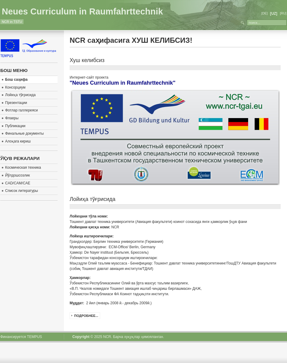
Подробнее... (86, 316)
